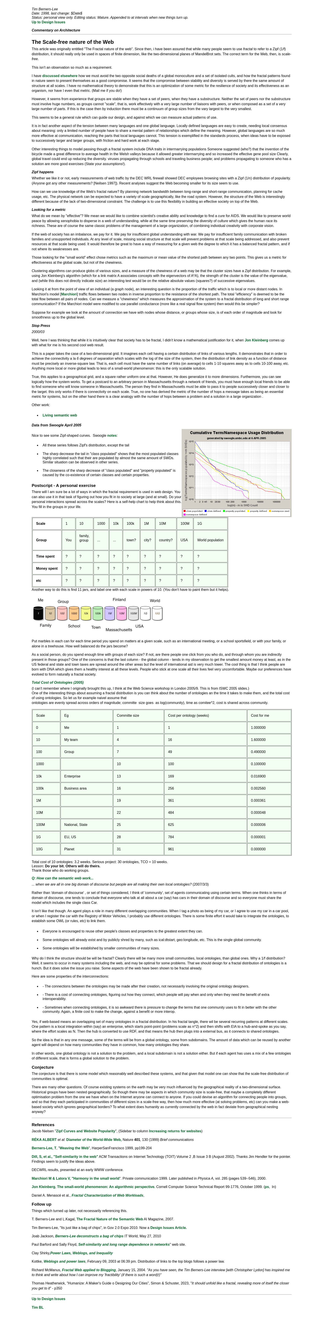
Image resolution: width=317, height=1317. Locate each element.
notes (112, 435)
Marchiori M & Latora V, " (52, 1178)
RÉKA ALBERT (44, 1140)
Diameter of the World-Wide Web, (94, 1140)
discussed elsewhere (59, 76)
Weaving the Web (74, 1148)
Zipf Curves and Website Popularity (85, 1131)
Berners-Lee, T (44, 1148)
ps (267, 1187)
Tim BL (38, 1307)
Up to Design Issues (48, 22)
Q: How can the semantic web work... (63, 878)
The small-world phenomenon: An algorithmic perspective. (106, 1187)
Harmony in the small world (96, 1178)
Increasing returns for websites (175, 1131)
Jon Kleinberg (256, 340)
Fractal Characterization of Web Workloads (107, 1195)
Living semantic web (60, 415)
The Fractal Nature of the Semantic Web (110, 1219)
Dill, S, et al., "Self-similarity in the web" (65, 1157)
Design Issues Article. (168, 1228)
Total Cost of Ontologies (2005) (58, 682)
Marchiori (69, 294)
